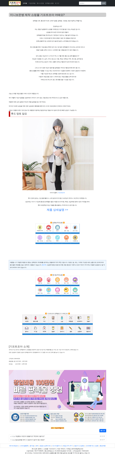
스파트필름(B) (23, 446)
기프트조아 (61, 193)
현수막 (44, 265)
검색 (103, 3)
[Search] (90, 3)
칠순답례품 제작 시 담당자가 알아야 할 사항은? (30, 440)
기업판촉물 (31, 3)
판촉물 (25, 3)
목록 (103, 431)
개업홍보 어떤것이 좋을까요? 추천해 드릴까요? (30, 436)
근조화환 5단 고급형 (92, 446)
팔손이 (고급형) (79, 446)
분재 (37, 446)
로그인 (57, 3)
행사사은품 (40, 3)
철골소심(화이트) (45, 446)
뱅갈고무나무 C (68, 446)
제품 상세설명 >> (57, 210)
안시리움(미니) (57, 446)
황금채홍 (103, 446)
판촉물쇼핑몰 (49, 3)
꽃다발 (32, 446)
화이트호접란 (13, 446)
